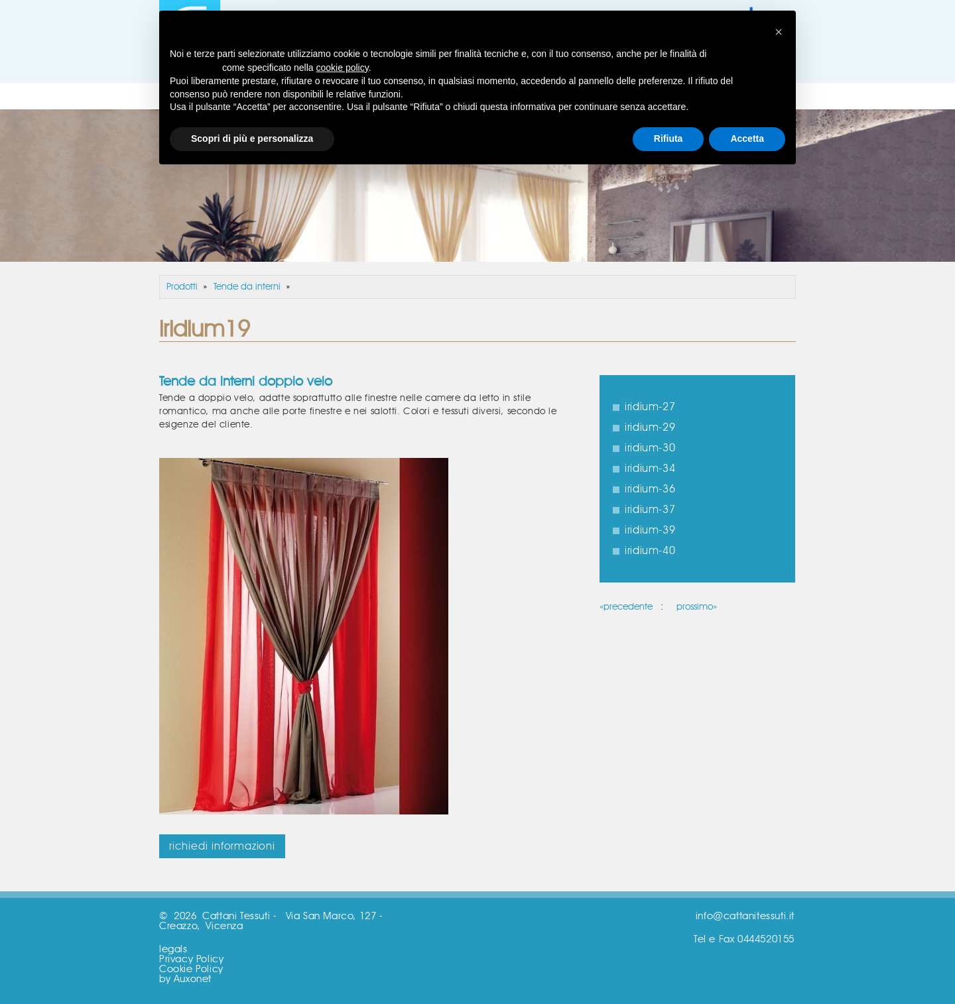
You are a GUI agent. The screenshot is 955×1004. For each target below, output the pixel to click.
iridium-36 (650, 489)
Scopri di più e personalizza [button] (252, 138)
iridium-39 (650, 530)
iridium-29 (650, 427)
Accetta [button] (747, 138)
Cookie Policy (191, 969)
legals (173, 949)
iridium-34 (650, 468)
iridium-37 (650, 509)
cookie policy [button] (342, 67)
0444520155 (766, 939)
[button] (778, 31)
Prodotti (182, 287)
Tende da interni (247, 287)
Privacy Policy (191, 959)
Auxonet (193, 979)
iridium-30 (650, 448)
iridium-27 (650, 407)
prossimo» (696, 607)
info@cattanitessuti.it (745, 916)
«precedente (626, 607)
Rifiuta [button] (668, 138)
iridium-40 (650, 550)
